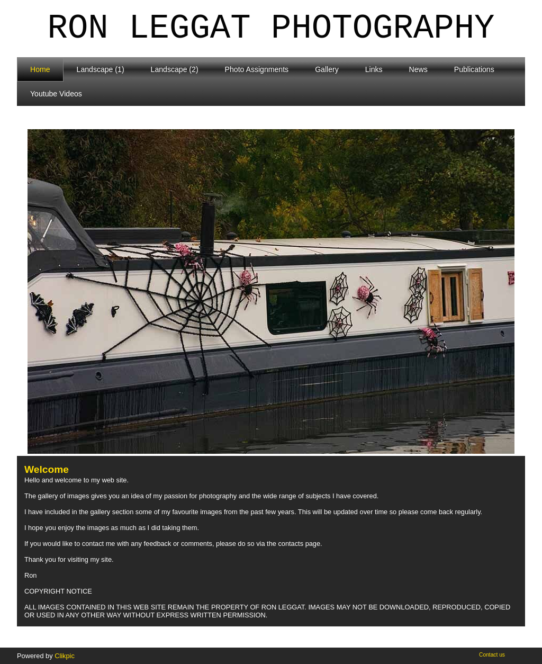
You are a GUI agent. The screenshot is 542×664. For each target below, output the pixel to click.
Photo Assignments (257, 69)
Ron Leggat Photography (271, 29)
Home (40, 69)
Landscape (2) (174, 69)
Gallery (327, 69)
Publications (474, 69)
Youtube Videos (56, 93)
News (418, 69)
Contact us (492, 655)
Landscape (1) (100, 69)
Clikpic (65, 656)
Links (374, 69)
